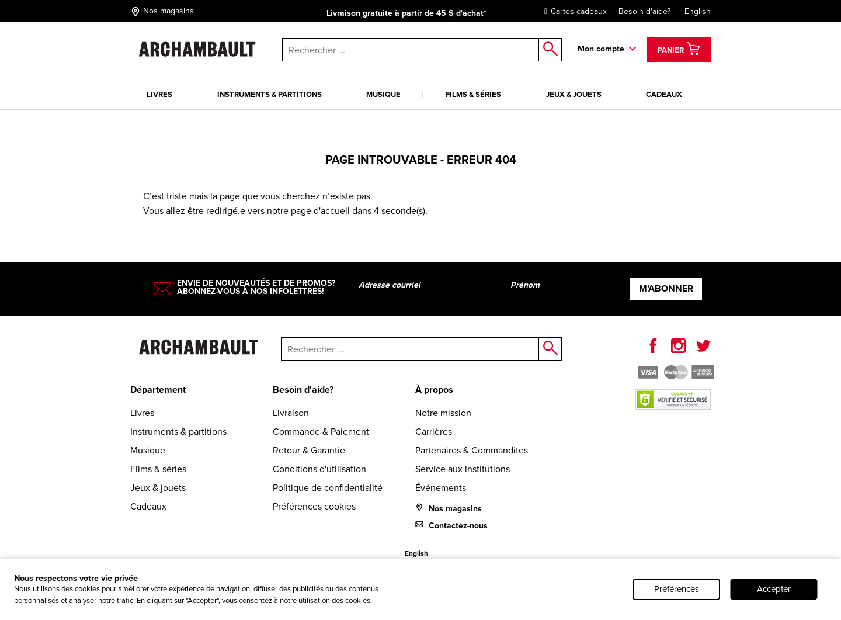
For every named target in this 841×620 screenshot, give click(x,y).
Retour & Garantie (309, 450)
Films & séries (473, 94)
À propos (434, 389)
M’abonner (666, 288)
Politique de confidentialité (328, 487)
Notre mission (443, 413)
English (697, 11)
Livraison (291, 413)
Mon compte (601, 48)
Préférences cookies (314, 506)
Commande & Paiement (321, 431)
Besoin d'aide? (644, 11)
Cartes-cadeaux (572, 11)
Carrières (433, 431)
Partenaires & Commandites (471, 450)
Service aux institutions (462, 469)
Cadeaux (664, 94)
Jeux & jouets (574, 94)
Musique (383, 94)
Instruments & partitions (269, 94)
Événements (440, 487)
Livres (159, 94)
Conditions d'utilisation (319, 469)
